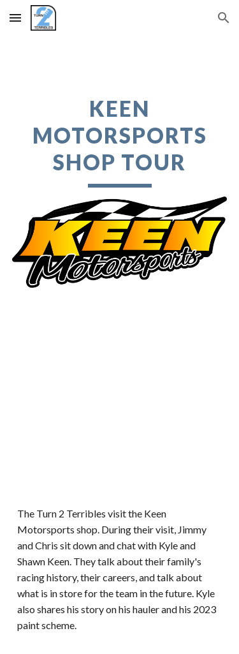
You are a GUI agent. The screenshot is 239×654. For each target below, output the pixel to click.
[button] (15, 17)
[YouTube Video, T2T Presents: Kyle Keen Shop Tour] (120, 412)
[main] (120, 142)
